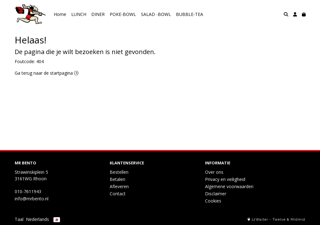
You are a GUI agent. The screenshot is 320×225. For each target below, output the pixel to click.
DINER (98, 14)
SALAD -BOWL (156, 14)
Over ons (214, 172)
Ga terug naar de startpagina (46, 73)
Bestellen (119, 172)
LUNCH (78, 14)
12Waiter (260, 220)
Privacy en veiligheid (225, 179)
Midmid (298, 220)
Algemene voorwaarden (229, 186)
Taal (19, 219)
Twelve (279, 220)
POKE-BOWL (123, 14)
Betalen (117, 179)
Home (60, 14)
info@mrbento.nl (31, 199)
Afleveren (119, 186)
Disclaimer (215, 194)
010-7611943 (28, 191)
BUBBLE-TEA (189, 14)
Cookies (213, 201)
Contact (118, 194)
